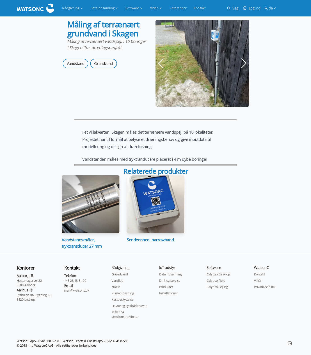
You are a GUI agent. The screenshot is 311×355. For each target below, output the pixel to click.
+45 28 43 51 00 (75, 280)
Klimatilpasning (123, 293)
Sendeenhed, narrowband (150, 240)
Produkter (166, 287)
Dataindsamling (104, 8)
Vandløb (117, 280)
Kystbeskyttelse (122, 299)
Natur (116, 287)
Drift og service (170, 280)
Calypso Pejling (217, 287)
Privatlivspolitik (264, 287)
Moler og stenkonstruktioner (125, 314)
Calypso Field (216, 280)
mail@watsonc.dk (76, 290)
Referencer (178, 8)
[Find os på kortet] (32, 275)
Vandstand (75, 63)
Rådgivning (72, 8)
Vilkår (258, 280)
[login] (251, 8)
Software (134, 8)
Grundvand (103, 63)
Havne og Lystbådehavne (129, 306)
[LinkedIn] (289, 343)
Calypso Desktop (218, 274)
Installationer (168, 293)
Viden (156, 8)
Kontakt (200, 8)
